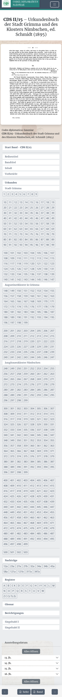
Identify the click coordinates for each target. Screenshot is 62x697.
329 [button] (39, 424)
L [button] (49, 585)
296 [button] (6, 400)
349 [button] (12, 440)
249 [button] (12, 368)
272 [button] (6, 384)
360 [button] (32, 445)
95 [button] (31, 244)
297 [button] (12, 400)
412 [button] (32, 485)
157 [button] (12, 296)
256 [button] (6, 373)
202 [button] (19, 330)
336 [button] (32, 429)
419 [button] (26, 491)
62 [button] (15, 229)
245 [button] (39, 357)
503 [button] (26, 552)
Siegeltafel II (12, 627)
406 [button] (45, 480)
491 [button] (26, 538)
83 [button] (21, 239)
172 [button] (6, 306)
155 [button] (52, 290)
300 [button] (6, 408)
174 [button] (19, 306)
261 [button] (39, 373)
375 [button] (26, 456)
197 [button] (12, 322)
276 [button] (32, 384)
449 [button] (12, 512)
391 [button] (26, 467)
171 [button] (52, 301)
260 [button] (32, 373)
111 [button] (26, 258)
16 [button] (37, 202)
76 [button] (37, 234)
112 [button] (32, 258)
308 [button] (6, 413)
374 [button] (19, 456)
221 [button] (39, 341)
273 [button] (12, 384)
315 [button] (52, 413)
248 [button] (6, 368)
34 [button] (26, 213)
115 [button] (52, 258)
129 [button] (39, 269)
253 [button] (39, 368)
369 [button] (39, 451)
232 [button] (6, 352)
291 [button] (26, 395)
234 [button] (19, 352)
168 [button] (32, 301)
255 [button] (52, 368)
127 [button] (26, 269)
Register (10, 579)
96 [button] (37, 244)
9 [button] (36, 194)
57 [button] (42, 223)
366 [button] (19, 451)
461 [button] (39, 517)
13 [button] (21, 202)
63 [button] (21, 229)
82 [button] (15, 239)
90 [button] (5, 244)
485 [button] (39, 533)
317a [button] (29, 571)
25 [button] (31, 207)
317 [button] (12, 419)
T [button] (29, 591)
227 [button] (26, 346)
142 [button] (19, 279)
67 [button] (42, 229)
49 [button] (52, 218)
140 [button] (6, 279)
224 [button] (6, 346)
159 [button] (26, 296)
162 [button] (45, 296)
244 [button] (32, 357)
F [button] (27, 585)
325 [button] (12, 424)
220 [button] (32, 341)
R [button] (21, 591)
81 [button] (10, 239)
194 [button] (45, 317)
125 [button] (12, 269)
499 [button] (26, 544)
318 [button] (19, 419)
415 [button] (52, 485)
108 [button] (6, 258)
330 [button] (45, 424)
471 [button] (52, 522)
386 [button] (45, 461)
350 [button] (19, 440)
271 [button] (52, 379)
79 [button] (52, 234)
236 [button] (32, 352)
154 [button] (45, 290)
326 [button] (19, 424)
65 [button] (31, 229)
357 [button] (12, 445)
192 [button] (32, 317)
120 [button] (32, 263)
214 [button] (45, 336)
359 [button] (26, 445)
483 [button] (26, 533)
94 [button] (26, 244)
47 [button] (42, 218)
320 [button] (32, 419)
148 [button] (6, 290)
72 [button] (15, 234)
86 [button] (37, 239)
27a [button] (19, 566)
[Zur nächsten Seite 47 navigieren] (55, 692)
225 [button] (12, 346)
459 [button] (26, 517)
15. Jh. (8, 668)
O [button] (9, 591)
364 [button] (6, 451)
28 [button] (47, 207)
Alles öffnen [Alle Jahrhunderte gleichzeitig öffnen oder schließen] (31, 651)
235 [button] (26, 352)
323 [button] (52, 419)
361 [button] (39, 445)
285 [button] (39, 389)
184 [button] (32, 312)
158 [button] (19, 296)
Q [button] (17, 591)
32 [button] (15, 213)
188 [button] (6, 317)
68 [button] (47, 229)
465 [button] (12, 522)
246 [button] (45, 357)
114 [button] (45, 258)
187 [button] (52, 312)
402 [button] (19, 480)
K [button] (45, 585)
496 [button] (6, 544)
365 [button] (12, 451)
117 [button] (12, 263)
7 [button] (28, 194)
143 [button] (26, 279)
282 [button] (19, 389)
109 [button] (12, 258)
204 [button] (32, 330)
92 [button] (15, 244)
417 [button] (12, 491)
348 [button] (6, 440)
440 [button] (6, 507)
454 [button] (45, 512)
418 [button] (19, 491)
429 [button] (39, 496)
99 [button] (52, 244)
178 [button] (45, 306)
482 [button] (19, 533)
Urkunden (11, 182)
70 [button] (5, 234)
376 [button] (32, 456)
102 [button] (19, 253)
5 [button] (20, 194)
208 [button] (6, 336)
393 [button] (39, 467)
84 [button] (26, 239)
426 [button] (19, 496)
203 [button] (26, 330)
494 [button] (45, 538)
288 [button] (6, 395)
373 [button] (12, 456)
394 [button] (45, 467)
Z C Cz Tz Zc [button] (10, 596)
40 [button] (5, 218)
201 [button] (12, 330)
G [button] (31, 585)
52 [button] (15, 223)
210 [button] (19, 336)
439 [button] (52, 501)
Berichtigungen (14, 613)
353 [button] (39, 440)
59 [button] (52, 223)
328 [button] (32, 424)
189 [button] (12, 317)
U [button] (34, 591)
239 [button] (52, 352)
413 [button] (39, 485)
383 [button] (26, 461)
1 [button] (4, 194)
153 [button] (39, 290)
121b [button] (21, 571)
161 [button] (39, 296)
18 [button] (47, 202)
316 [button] (6, 419)
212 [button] (32, 336)
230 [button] (45, 346)
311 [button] (26, 413)
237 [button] (39, 352)
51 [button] (10, 223)
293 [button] (39, 395)
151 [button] (26, 290)
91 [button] (10, 244)
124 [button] (6, 269)
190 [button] (19, 317)
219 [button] (26, 341)
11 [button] (10, 202)
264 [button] (6, 379)
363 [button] (52, 445)
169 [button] (39, 301)
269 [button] (39, 379)
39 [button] (52, 213)
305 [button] (39, 408)
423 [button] (52, 491)
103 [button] (26, 253)
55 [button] (31, 223)
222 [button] (45, 341)
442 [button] (19, 507)
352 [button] (32, 440)
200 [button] (6, 330)
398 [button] (19, 472)
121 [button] (39, 263)
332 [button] (6, 429)
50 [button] (5, 223)
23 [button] (21, 207)
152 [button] (32, 290)
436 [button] (32, 501)
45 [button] (31, 218)
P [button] (13, 591)
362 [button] (45, 445)
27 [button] (42, 207)
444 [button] (32, 507)
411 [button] (26, 485)
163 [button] (52, 296)
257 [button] (12, 373)
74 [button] (26, 234)
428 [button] (32, 496)
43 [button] (21, 218)
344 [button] (32, 435)
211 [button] (26, 336)
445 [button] (39, 507)
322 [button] (45, 419)
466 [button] (19, 522)
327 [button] (26, 424)
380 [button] (6, 461)
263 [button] (52, 373)
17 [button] (42, 202)
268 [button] (32, 379)
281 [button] (12, 389)
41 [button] (10, 218)
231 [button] (52, 346)
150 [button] (19, 290)
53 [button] (21, 223)
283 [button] (26, 389)
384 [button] (32, 461)
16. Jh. (8, 674)
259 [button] (26, 373)
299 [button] (26, 400)
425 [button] (12, 496)
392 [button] (32, 467)
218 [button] (19, 341)
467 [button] (26, 522)
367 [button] (26, 451)
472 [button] (6, 528)
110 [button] (19, 258)
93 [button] (21, 244)
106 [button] (45, 253)
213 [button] (39, 336)
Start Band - (18, 147)
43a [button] (52, 566)
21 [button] (10, 207)
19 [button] (52, 202)
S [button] (25, 591)
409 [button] (12, 485)
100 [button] (6, 253)
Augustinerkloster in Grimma (22, 284)
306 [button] (45, 408)
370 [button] (45, 451)
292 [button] (32, 395)
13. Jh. (8, 657)
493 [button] (39, 538)
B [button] (8, 585)
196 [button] (6, 322)
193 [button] (39, 317)
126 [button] (19, 269)
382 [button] (19, 461)
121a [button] (13, 571)
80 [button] (5, 239)
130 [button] (45, 269)
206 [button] (45, 330)
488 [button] (6, 538)
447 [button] (52, 507)
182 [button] (19, 312)
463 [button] (52, 517)
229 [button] (39, 346)
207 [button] (52, 330)
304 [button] (32, 408)
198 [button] (19, 322)
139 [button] (52, 274)
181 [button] (12, 312)
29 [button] (52, 207)
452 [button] (32, 512)
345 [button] (39, 435)
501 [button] (12, 552)
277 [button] (39, 384)
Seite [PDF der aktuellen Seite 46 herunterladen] (24, 691)
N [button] (4, 591)
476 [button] (32, 528)
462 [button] (45, 517)
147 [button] (52, 279)
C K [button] (13, 585)
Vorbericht (11, 173)
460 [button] (32, 517)
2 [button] (8, 194)
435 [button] (26, 501)
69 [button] (52, 229)
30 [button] (5, 213)
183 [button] (26, 312)
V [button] (38, 591)
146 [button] (45, 279)
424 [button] (6, 496)
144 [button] (32, 279)
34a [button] (39, 566)
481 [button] (12, 533)
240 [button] (6, 357)
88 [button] (47, 239)
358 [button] (19, 445)
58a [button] (6, 571)
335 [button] (26, 429)
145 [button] (39, 279)
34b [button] (46, 566)
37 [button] (42, 213)
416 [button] (6, 491)
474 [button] (19, 528)
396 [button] (6, 472)
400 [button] (6, 480)
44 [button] (26, 218)
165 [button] (12, 301)
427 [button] (26, 496)
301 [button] (12, 408)
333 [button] (12, 429)
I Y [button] (40, 585)
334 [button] (19, 429)
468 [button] (32, 522)
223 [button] (52, 341)
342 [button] (19, 435)
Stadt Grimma (13, 188)
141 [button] (12, 279)
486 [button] (45, 533)
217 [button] (12, 341)
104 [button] (32, 253)
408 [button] (6, 485)
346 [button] (45, 435)
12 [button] (15, 202)
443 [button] (26, 507)
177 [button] (39, 306)
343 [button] (26, 435)
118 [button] (19, 263)
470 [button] (45, 522)
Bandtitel (10, 162)
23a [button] (12, 566)
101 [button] (12, 253)
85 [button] (31, 239)
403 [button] (26, 480)
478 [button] (45, 528)
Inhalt (8, 168)
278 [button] (45, 384)
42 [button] (15, 218)
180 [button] (6, 312)
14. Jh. (8, 663)
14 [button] (26, 202)
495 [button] (52, 538)
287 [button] (52, 389)
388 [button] (6, 467)
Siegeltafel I (12, 621)
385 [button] (39, 461)
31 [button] (10, 213)
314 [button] (45, 413)
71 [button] (10, 234)
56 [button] (37, 223)
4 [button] (16, 194)
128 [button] (32, 269)
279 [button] (52, 384)
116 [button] (6, 263)
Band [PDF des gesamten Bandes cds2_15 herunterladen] (38, 691)
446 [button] (45, 507)
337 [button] (39, 429)
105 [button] (39, 253)
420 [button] (32, 491)
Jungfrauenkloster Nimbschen (22, 362)
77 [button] (42, 234)
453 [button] (39, 512)
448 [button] (6, 512)
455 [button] (52, 512)
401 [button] (12, 480)
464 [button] (6, 522)
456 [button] (6, 517)
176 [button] (32, 306)
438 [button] (45, 501)
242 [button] (19, 357)
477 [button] (39, 528)
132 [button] (6, 274)
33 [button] (21, 213)
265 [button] (12, 379)
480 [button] (6, 533)
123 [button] (52, 263)
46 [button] (37, 218)
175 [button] (26, 306)
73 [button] (21, 234)
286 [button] (45, 389)
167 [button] (26, 301)
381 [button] (12, 461)
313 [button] (39, 413)
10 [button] (5, 202)
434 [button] (19, 501)
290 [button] (19, 395)
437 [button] (39, 501)
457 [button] (12, 517)
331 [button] (52, 424)
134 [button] (19, 274)
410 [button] (19, 485)
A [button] (4, 585)
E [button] (23, 585)
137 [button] (39, 274)
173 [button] (12, 306)
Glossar (9, 604)
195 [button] (52, 317)
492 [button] (32, 538)
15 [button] (31, 202)
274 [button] (19, 384)
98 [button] (47, 244)
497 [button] (12, 544)
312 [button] (32, 413)
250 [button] (19, 368)
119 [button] (26, 263)
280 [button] (6, 389)
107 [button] (52, 253)
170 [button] (45, 301)
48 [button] (47, 218)
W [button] (43, 591)
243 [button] (26, 357)
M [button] (53, 585)
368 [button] (32, 451)
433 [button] (12, 501)
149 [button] (12, 290)
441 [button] (12, 507)
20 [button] (5, 207)
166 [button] (19, 301)
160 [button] (32, 296)
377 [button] (39, 456)
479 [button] (52, 528)
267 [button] (26, 379)
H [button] (36, 585)
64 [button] (26, 229)
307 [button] (52, 408)
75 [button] (31, 234)
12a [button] (6, 566)
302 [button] (19, 408)
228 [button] (32, 346)
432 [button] (6, 501)
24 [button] (26, 207)
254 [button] (45, 368)
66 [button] (37, 229)
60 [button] (5, 229)
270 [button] (45, 379)
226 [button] (19, 346)
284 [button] (32, 389)
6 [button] (24, 194)
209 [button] (12, 336)
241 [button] (12, 357)
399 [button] (26, 472)
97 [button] (42, 244)
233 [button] (12, 352)
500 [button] (6, 552)
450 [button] (19, 512)
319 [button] (26, 419)
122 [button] (45, 263)
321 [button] (39, 419)
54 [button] (26, 223)
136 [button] (32, 274)
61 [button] (10, 229)
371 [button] (52, 451)
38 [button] (47, 213)
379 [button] (52, 456)
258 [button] (19, 373)
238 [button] (45, 352)
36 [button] (37, 213)
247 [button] (52, 357)
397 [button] (12, 472)
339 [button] (52, 429)
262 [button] (45, 373)
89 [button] (52, 239)
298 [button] (19, 400)
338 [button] (45, 429)
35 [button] (31, 213)
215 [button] (52, 336)
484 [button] (32, 533)
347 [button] (52, 435)
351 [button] (26, 440)
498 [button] (19, 544)
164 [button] (6, 301)
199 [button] (26, 322)
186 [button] (45, 312)
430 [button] (45, 496)
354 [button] (45, 440)
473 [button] (12, 528)
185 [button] (39, 312)
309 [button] (12, 413)
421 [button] (39, 491)
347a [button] (37, 571)
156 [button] (6, 296)
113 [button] (39, 258)
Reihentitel (11, 156)
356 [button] (6, 445)
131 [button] (52, 269)
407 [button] (52, 480)
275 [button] (26, 384)
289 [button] (12, 395)
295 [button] (52, 395)
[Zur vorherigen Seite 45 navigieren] (5, 692)
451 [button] (26, 512)
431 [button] (52, 496)
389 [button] (12, 467)
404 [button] (32, 480)
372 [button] (6, 456)
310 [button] (19, 413)
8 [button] (32, 194)
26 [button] (37, 207)
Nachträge (11, 560)
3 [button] (12, 194)
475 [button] (26, 528)
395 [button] (52, 467)
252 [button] (32, 368)
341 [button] (12, 435)
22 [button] (15, 207)
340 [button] (6, 435)
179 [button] (52, 306)
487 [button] (52, 533)
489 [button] (12, 538)
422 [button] (45, 491)
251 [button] (26, 368)
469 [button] (39, 522)
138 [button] (45, 274)
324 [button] (6, 424)
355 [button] (52, 440)
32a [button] (32, 566)
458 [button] (19, 517)
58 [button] (47, 223)
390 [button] (19, 467)
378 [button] (45, 456)
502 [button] (19, 552)
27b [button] (26, 566)
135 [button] (26, 274)
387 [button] (52, 461)
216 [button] (6, 341)
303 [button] (26, 408)
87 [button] (42, 239)
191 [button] (26, 317)
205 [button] (39, 330)
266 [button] (19, 379)
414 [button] (45, 485)
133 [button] (12, 274)
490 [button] (19, 538)
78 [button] (47, 234)
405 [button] (39, 480)
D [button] (19, 585)
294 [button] (45, 395)
